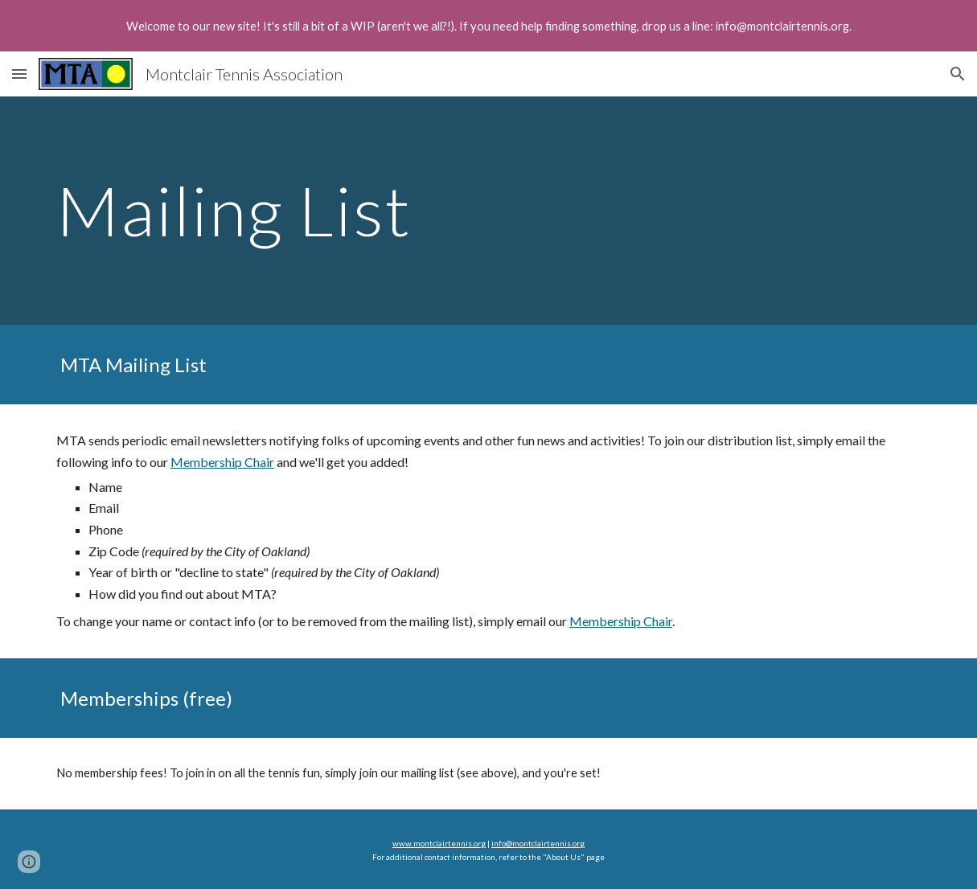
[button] (19, 73)
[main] (414, 210)
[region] (488, 25)
